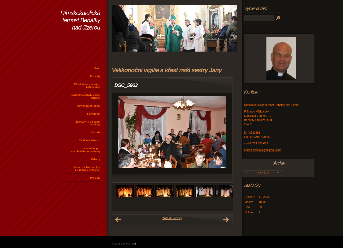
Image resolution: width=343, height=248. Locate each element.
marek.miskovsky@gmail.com (262, 150)
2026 (266, 172)
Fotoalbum (93, 113)
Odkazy (95, 159)
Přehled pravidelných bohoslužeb (87, 85)
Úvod (97, 68)
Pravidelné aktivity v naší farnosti (85, 96)
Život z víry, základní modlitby (87, 123)
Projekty (95, 178)
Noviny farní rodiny (88, 105)
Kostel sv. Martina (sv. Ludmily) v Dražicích (87, 168)
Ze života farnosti (89, 140)
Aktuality (94, 76)
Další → (225, 219)
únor (259, 172)
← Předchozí (118, 219)
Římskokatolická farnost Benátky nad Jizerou (80, 20)
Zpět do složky (172, 218)
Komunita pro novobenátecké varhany (85, 150)
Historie (95, 132)
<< (247, 172)
